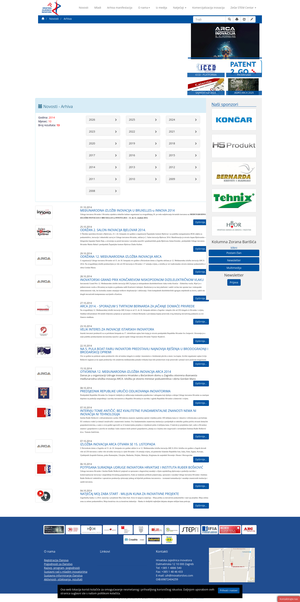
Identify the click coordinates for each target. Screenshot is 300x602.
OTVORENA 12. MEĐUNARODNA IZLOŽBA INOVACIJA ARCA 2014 (125, 372)
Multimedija (234, 268)
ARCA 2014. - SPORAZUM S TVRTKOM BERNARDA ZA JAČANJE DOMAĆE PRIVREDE (137, 306)
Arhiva (68, 18)
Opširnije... (201, 222)
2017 (92, 155)
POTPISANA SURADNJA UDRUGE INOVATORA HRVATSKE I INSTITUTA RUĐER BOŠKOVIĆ (141, 467)
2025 (132, 119)
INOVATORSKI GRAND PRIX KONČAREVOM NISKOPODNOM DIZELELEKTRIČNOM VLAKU (142, 280)
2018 (172, 143)
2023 (92, 131)
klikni (234, 247)
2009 (172, 179)
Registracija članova (56, 560)
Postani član (233, 253)
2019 (132, 143)
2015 (172, 155)
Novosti (83, 7)
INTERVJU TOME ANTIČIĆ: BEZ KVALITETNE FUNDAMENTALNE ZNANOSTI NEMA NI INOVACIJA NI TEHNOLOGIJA (138, 412)
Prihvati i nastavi (228, 590)
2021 (172, 131)
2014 (92, 167)
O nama (144, 7)
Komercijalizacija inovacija (208, 7)
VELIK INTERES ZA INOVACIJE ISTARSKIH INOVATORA (117, 329)
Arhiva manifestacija (119, 7)
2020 (92, 143)
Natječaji (179, 7)
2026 (92, 119)
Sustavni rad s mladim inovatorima (65, 571)
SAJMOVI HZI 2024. (206, 92)
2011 (92, 179)
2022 (132, 131)
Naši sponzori (225, 104)
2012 (172, 167)
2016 (132, 155)
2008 (92, 191)
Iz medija (161, 7)
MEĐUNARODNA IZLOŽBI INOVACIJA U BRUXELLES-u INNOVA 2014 (127, 210)
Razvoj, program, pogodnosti (62, 568)
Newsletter (234, 260)
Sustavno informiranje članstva (63, 575)
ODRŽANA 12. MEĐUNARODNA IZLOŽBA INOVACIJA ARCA (120, 256)
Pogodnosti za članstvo (58, 564)
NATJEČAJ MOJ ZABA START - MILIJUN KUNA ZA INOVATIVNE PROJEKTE (129, 494)
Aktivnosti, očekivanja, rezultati (63, 579)
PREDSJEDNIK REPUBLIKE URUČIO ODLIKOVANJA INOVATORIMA (125, 391)
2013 (132, 167)
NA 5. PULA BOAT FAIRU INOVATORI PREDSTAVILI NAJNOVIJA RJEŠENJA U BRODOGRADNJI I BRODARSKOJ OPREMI (144, 350)
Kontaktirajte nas (289, 599)
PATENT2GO (244, 74)
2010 (132, 179)
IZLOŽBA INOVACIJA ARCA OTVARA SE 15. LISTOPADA (117, 444)
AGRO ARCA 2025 (244, 92)
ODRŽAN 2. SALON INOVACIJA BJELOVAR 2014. (113, 230)
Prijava (234, 282)
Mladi (97, 7)
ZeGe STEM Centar (243, 7)
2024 (172, 119)
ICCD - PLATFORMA (206, 74)
